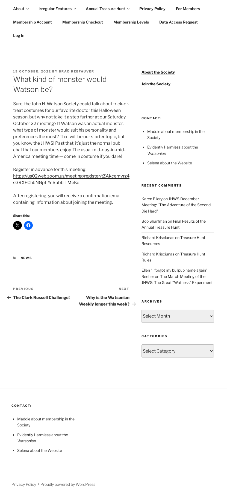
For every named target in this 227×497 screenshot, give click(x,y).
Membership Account (32, 22)
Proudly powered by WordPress (67, 484)
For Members (188, 8)
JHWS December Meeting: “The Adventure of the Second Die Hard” (176, 204)
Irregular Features (58, 8)
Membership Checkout (82, 22)
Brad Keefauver (76, 71)
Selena (153, 163)
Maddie (153, 131)
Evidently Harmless (164, 147)
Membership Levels (131, 22)
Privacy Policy (152, 8)
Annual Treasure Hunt (108, 8)
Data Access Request (178, 22)
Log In (18, 35)
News (27, 258)
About (21, 8)
